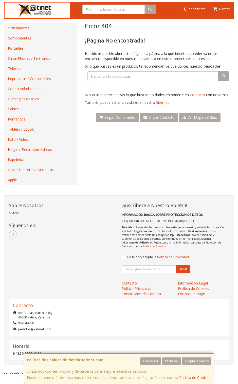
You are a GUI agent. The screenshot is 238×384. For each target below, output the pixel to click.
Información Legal (193, 283)
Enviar (183, 269)
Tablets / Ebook (21, 129)
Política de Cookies (194, 377)
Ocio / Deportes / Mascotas (31, 169)
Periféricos (16, 119)
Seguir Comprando (117, 117)
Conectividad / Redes (25, 88)
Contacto (197, 94)
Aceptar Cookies (197, 361)
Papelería (15, 159)
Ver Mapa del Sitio (199, 117)
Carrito (221, 9)
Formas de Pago (191, 293)
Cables (13, 109)
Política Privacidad (136, 288)
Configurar (150, 361)
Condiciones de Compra (141, 293)
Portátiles (16, 48)
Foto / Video (18, 139)
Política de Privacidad (155, 246)
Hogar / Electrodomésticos (30, 149)
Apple (12, 179)
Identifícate (194, 9)
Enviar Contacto (159, 117)
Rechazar (171, 361)
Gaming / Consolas (23, 98)
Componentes (19, 38)
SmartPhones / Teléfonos (29, 58)
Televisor (15, 68)
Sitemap (163, 102)
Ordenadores (18, 28)
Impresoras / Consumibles (29, 78)
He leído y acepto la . (158, 257)
